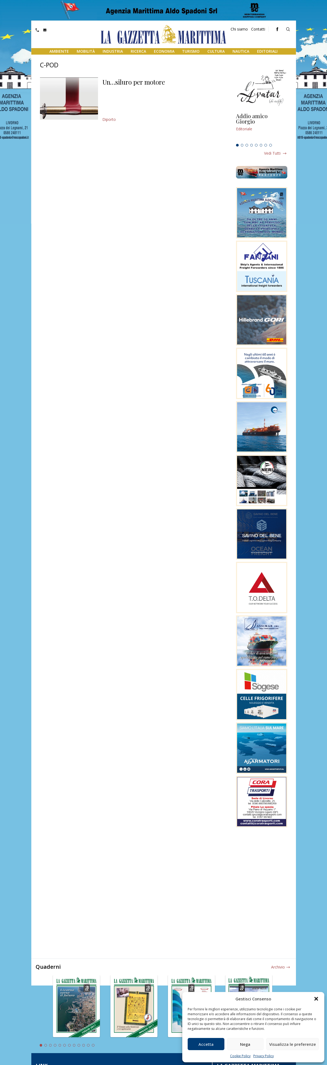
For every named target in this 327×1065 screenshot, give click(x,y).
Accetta (206, 1044)
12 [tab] (93, 1045)
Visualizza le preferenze (292, 1044)
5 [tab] (256, 145)
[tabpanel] (261, 127)
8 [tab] (270, 145)
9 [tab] (78, 1045)
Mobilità (86, 51)
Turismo (191, 51)
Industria (113, 51)
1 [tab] (237, 145)
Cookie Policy (240, 1056)
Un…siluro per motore (133, 82)
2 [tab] (242, 145)
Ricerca (138, 51)
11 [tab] (88, 1045)
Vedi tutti (272, 153)
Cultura (216, 51)
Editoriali (267, 51)
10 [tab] (83, 1045)
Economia (164, 51)
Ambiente (59, 51)
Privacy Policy (263, 1056)
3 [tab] (246, 145)
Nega (245, 1044)
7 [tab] (265, 145)
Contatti (258, 29)
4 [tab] (251, 145)
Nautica (240, 51)
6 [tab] (261, 145)
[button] (316, 998)
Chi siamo (239, 29)
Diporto (109, 119)
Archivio (278, 967)
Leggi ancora (261, 127)
